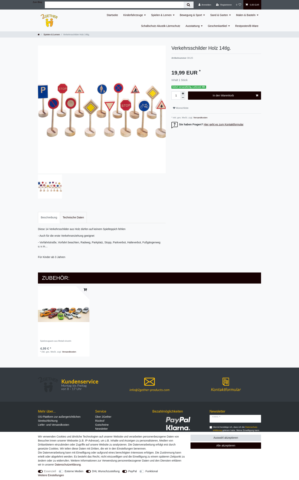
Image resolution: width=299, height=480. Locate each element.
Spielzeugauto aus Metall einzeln (55, 341)
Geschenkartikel (217, 25)
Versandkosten (200, 117)
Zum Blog (37, 2)
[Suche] (188, 5)
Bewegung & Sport (191, 15)
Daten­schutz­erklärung (68, 464)
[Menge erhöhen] (183, 93)
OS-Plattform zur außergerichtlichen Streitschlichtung (59, 418)
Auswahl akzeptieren (225, 437)
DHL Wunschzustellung (106, 471)
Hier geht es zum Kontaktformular (224, 124)
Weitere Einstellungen (51, 475)
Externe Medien (74, 471)
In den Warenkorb (235, 95)
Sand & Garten (219, 15)
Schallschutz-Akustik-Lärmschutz (160, 25)
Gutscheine (102, 424)
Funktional (151, 471)
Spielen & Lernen (161, 15)
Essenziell (50, 471)
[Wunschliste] (238, 5)
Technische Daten (73, 217)
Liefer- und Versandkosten (53, 424)
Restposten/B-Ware (246, 25)
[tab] (49, 217)
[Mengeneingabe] (176, 95)
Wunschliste (180, 108)
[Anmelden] (204, 5)
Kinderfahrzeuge (133, 15)
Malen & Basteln (246, 15)
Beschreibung (49, 217)
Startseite (112, 15)
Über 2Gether (103, 416)
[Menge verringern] (183, 98)
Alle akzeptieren (225, 445)
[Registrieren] (224, 5)
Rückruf (99, 420)
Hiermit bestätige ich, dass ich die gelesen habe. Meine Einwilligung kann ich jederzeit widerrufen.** (236, 430)
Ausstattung (193, 25)
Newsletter (101, 428)
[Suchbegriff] (114, 5)
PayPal (132, 471)
